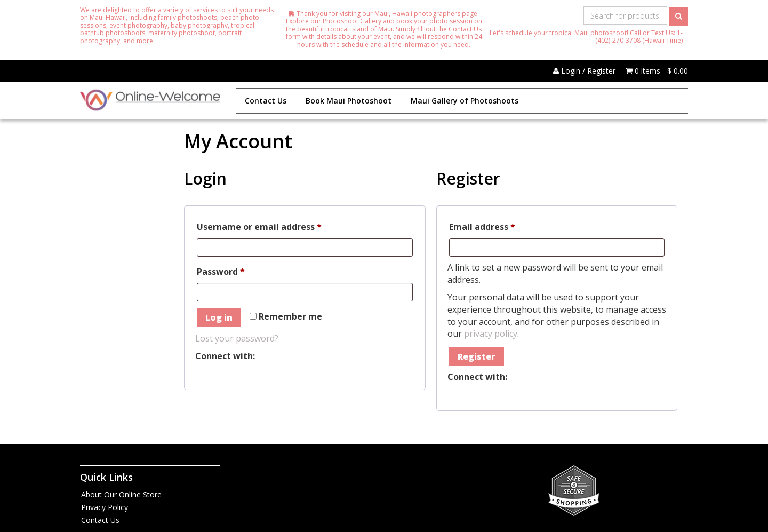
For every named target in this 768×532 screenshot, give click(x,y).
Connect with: (225, 356)
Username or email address (278, 225)
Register (476, 356)
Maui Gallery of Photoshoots (464, 101)
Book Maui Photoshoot (348, 101)
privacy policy (490, 333)
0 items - (657, 71)
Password (240, 270)
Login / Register (584, 71)
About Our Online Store (121, 494)
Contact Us (265, 101)
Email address (501, 225)
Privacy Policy (104, 507)
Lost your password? (236, 338)
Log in (219, 317)
